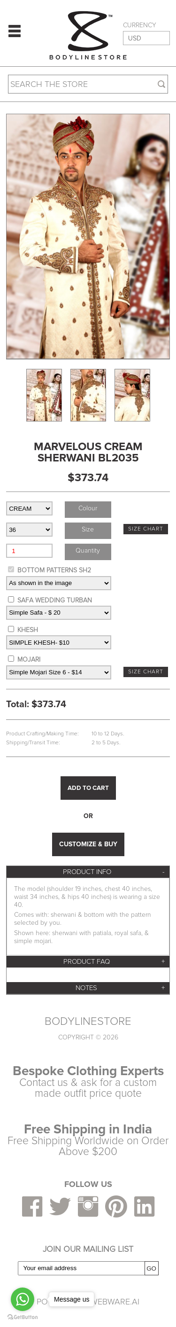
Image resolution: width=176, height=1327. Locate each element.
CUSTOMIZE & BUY (88, 844)
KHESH (27, 630)
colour (87, 508)
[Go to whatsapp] (22, 1299)
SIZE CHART (145, 528)
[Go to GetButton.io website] (23, 1317)
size (88, 529)
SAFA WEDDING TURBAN (54, 600)
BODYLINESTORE (88, 1021)
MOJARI (28, 660)
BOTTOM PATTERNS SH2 (54, 570)
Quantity (88, 550)
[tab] (88, 872)
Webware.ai (114, 1301)
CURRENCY (139, 25)
